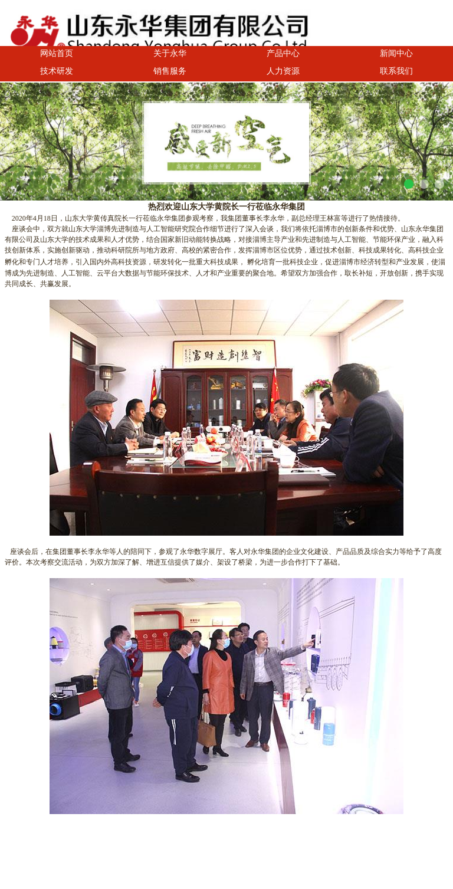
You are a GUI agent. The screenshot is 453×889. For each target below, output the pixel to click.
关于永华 (169, 53)
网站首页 (56, 53)
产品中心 (283, 53)
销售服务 (169, 71)
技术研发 (56, 71)
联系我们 (396, 71)
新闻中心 (396, 53)
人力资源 (283, 71)
